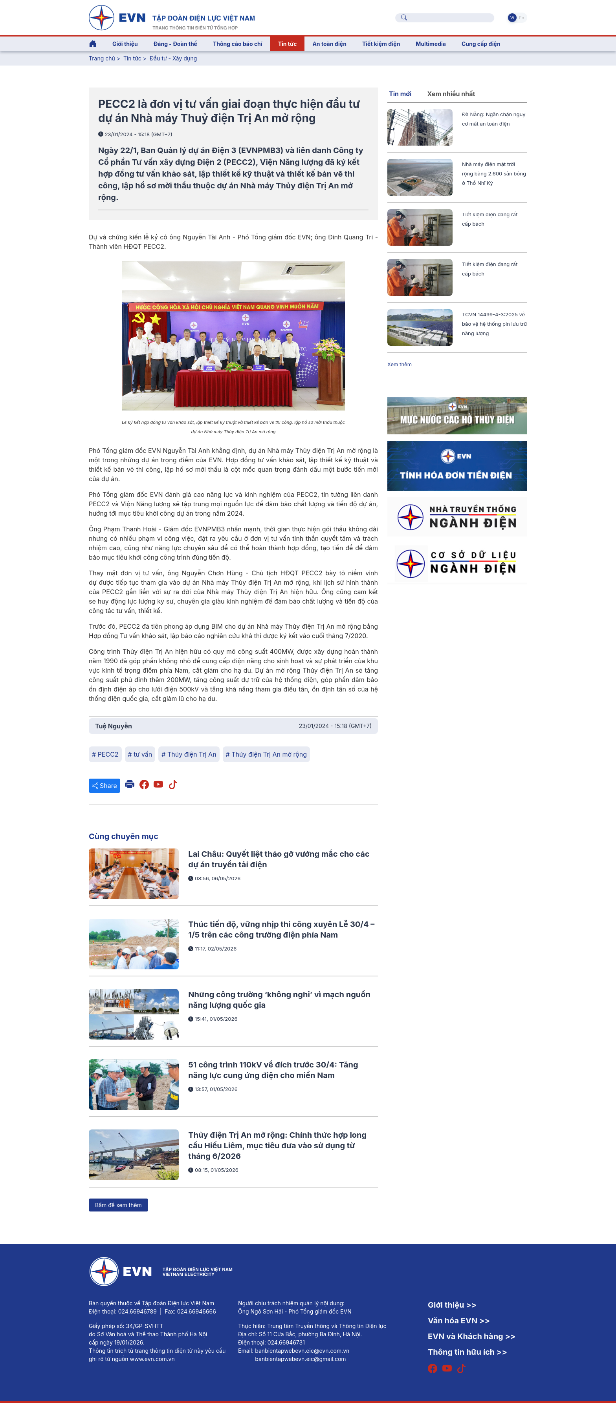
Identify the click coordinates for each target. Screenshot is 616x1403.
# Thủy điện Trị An (188, 754)
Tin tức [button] (287, 43)
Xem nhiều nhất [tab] (451, 94)
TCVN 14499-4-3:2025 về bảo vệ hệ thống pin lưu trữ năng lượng (494, 323)
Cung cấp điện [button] (481, 43)
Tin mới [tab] (400, 94)
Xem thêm (399, 364)
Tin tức (133, 58)
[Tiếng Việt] (172, 17)
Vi (512, 17)
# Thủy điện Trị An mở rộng (266, 754)
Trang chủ (102, 58)
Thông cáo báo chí (237, 43)
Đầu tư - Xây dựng (173, 58)
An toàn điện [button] (329, 43)
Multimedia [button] (431, 43)
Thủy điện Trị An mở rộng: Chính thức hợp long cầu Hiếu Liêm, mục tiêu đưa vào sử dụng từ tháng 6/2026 (277, 1145)
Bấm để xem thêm (118, 1205)
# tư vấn (140, 754)
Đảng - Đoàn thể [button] (175, 43)
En (521, 17)
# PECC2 (105, 754)
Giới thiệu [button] (125, 43)
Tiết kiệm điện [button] (381, 43)
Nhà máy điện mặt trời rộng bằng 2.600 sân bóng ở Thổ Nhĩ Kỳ (494, 173)
